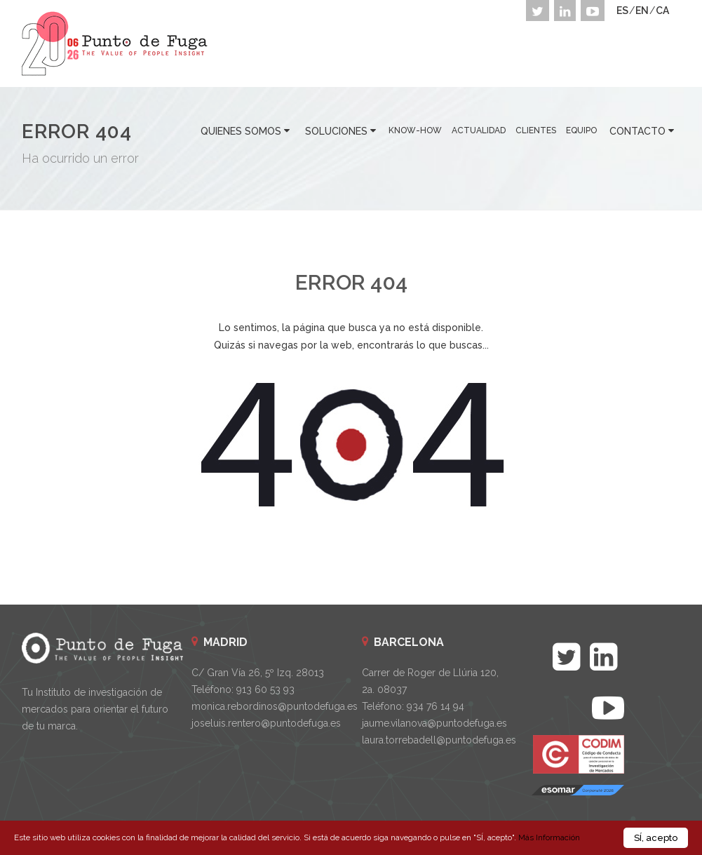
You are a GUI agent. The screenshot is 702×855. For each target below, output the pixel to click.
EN (642, 10)
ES (622, 10)
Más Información (549, 839)
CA (662, 10)
